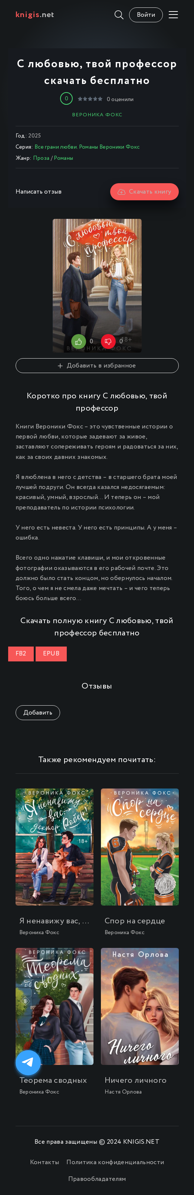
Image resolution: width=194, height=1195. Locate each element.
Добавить (37, 713)
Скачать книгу (144, 192)
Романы (63, 158)
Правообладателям (97, 1179)
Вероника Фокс (97, 115)
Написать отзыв (39, 192)
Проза (41, 158)
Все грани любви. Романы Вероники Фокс (87, 147)
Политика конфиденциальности (115, 1162)
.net (35, 15)
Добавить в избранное (97, 365)
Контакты (44, 1162)
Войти (146, 15)
